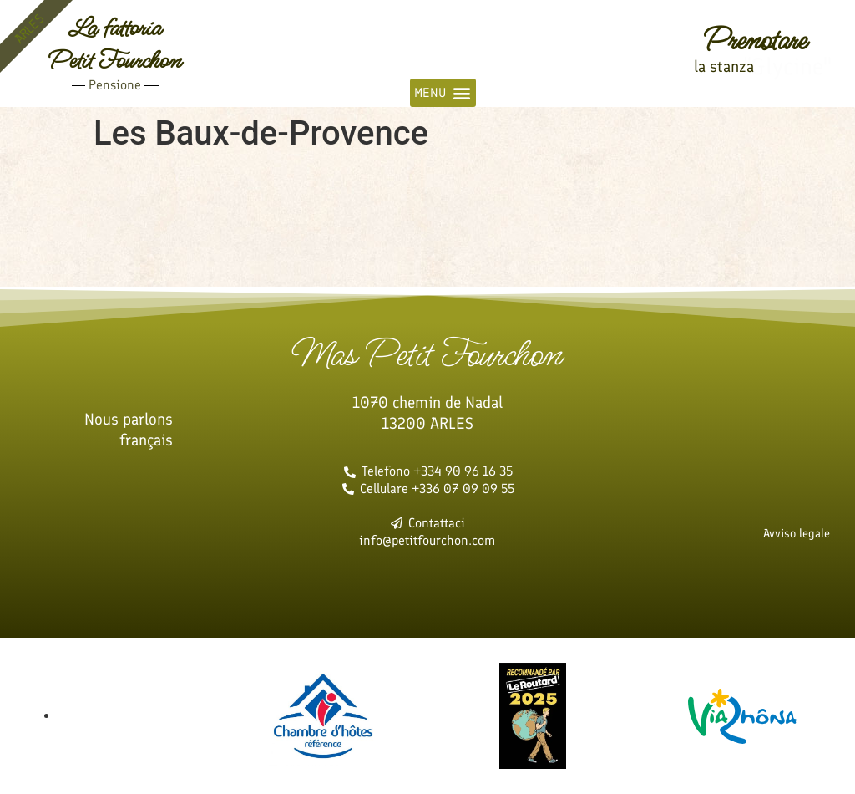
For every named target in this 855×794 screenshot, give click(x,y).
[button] (443, 93)
